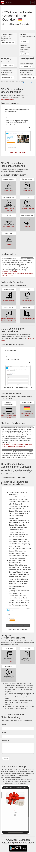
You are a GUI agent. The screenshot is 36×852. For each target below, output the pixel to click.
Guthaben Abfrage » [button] (8, 42)
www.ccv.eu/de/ (8, 190)
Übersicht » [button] (24, 41)
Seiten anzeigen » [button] (7, 65)
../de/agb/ (27, 226)
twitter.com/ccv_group (27, 300)
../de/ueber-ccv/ (27, 190)
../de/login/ (9, 244)
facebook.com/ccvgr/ (9, 300)
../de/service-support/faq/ (27, 208)
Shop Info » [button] (24, 54)
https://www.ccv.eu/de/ (7, 99)
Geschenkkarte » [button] (26, 66)
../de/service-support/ (9, 226)
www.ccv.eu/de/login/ (9, 662)
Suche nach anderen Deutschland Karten (23, 83)
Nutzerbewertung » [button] (7, 77)
